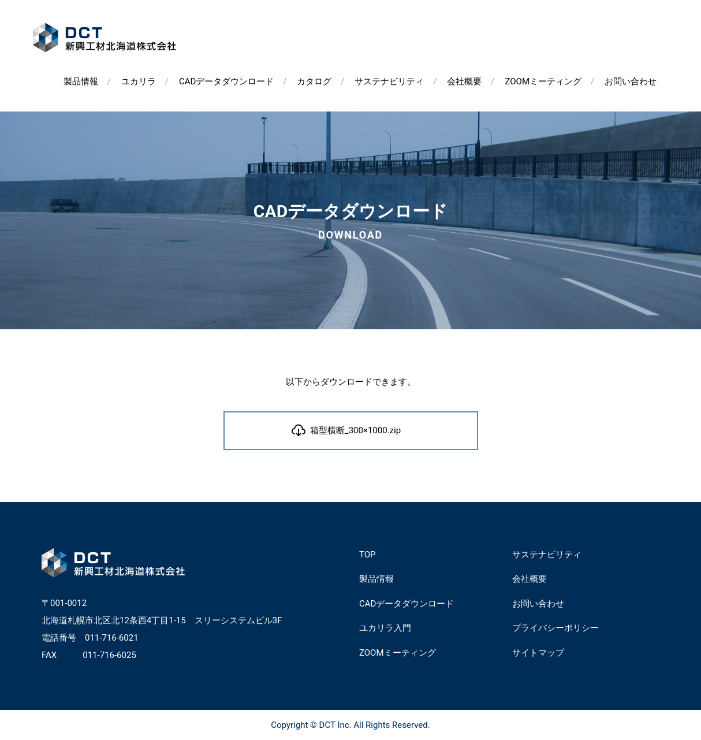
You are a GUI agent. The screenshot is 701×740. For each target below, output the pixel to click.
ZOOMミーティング (543, 81)
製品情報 (81, 81)
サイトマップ (538, 653)
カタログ (314, 81)
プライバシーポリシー (555, 628)
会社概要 (464, 81)
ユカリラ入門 (385, 628)
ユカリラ (138, 81)
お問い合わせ (631, 81)
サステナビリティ (389, 81)
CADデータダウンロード (226, 81)
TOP (367, 554)
